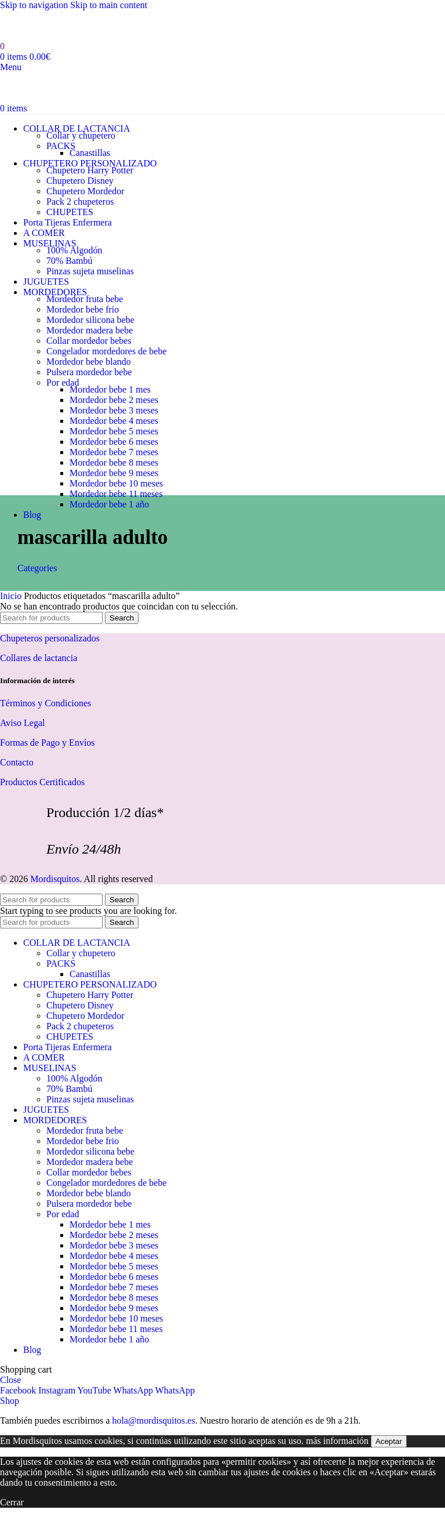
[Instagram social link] (57, 1390)
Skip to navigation (35, 5)
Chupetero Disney (80, 181)
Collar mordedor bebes (89, 341)
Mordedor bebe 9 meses (114, 473)
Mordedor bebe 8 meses (114, 462)
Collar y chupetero (80, 135)
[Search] (51, 618)
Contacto (17, 762)
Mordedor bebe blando (88, 361)
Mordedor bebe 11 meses (116, 494)
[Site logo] (73, 36)
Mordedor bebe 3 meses (114, 410)
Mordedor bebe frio (82, 309)
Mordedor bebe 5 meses (114, 431)
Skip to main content (108, 5)
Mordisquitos (54, 879)
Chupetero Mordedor (85, 191)
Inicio (12, 596)
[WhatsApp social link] (134, 1390)
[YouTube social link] (96, 1390)
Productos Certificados (42, 782)
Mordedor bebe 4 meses (114, 421)
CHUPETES (69, 212)
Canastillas (90, 153)
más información (337, 1441)
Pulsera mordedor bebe (89, 372)
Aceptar (388, 1441)
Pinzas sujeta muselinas (90, 271)
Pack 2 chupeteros (80, 201)
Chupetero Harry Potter (89, 170)
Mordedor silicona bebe (90, 320)
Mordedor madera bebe (89, 330)
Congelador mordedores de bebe (106, 351)
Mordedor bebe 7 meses (114, 452)
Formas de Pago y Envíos (47, 742)
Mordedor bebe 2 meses (114, 400)
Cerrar (12, 1502)
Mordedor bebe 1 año (109, 504)
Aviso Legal (22, 723)
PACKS (60, 146)
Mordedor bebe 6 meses (114, 442)
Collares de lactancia (38, 658)
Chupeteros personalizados (50, 638)
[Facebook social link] (19, 1390)
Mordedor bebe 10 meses (116, 483)
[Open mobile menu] (10, 67)
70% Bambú (69, 261)
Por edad (62, 382)
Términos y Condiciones (45, 703)
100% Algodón (74, 250)
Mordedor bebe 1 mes (110, 389)
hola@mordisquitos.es (153, 1420)
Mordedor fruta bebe (84, 299)
